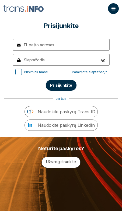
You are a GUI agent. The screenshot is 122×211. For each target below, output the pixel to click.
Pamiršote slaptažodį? (89, 72)
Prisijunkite (61, 85)
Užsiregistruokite (61, 161)
